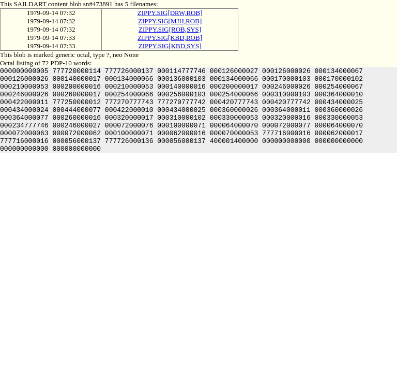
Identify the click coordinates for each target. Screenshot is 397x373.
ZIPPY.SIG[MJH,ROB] (170, 21)
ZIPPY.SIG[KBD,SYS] (170, 46)
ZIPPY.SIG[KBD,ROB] (170, 37)
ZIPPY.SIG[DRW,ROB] (170, 13)
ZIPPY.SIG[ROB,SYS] (170, 29)
